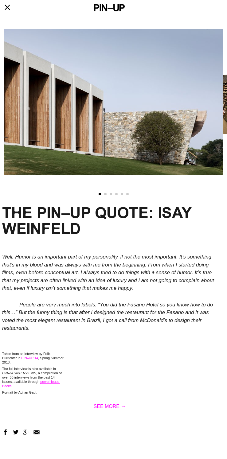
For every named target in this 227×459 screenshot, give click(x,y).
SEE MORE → (110, 406)
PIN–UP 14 (29, 358)
